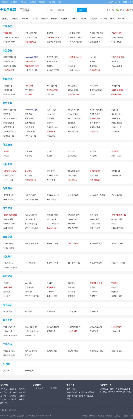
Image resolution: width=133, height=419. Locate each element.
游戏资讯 (84, 19)
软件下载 (121, 19)
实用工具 (42, 2)
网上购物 (44, 19)
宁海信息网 (8, 10)
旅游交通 (7, 236)
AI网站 (112, 19)
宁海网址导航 (30, 416)
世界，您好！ (71, 389)
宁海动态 (5, 19)
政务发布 (7, 320)
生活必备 (15, 19)
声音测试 (23, 2)
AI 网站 (6, 364)
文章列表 (14, 2)
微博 (131, 10)
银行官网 (7, 276)
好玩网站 (74, 19)
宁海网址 (13, 416)
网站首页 (5, 2)
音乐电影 (54, 19)
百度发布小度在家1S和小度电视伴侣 (80, 392)
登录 (131, 2)
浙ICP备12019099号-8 (43, 416)
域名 (59, 2)
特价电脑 (52, 2)
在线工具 (34, 19)
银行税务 (64, 19)
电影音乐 (7, 164)
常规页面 (33, 2)
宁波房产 (93, 19)
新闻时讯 (24, 19)
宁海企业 (7, 344)
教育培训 (103, 19)
